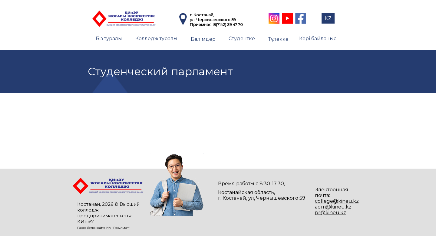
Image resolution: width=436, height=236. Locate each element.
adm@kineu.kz (333, 207)
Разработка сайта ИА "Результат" (103, 228)
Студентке (242, 38)
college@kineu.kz (337, 201)
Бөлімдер (203, 39)
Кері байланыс (317, 38)
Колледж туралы (156, 38)
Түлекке (278, 39)
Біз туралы (109, 38)
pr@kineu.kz (330, 212)
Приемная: (201, 24)
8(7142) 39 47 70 (228, 24)
